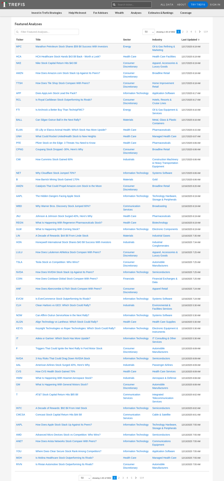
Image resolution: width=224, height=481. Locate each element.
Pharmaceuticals (161, 129)
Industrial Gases (161, 235)
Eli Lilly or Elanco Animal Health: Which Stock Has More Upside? (71, 129)
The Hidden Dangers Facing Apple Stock (58, 196)
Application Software (163, 93)
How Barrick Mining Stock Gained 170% (57, 179)
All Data (167, 4)
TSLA (19, 262)
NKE (18, 63)
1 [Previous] (178, 31)
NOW (19, 315)
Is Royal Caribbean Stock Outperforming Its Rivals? (64, 99)
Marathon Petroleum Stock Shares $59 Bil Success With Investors (72, 46)
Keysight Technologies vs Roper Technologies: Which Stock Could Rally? (75, 328)
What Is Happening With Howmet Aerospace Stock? (64, 378)
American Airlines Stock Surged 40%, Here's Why (63, 365)
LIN (18, 235)
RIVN (19, 464)
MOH (19, 457)
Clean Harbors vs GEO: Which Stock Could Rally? (63, 305)
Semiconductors (161, 272)
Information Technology (136, 93)
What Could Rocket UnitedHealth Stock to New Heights (66, 136)
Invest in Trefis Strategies (47, 12)
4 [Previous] (191, 31)
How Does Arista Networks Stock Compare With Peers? (66, 441)
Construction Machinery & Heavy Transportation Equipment (165, 163)
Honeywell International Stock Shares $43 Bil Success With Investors (73, 242)
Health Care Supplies (164, 321)
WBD (19, 206)
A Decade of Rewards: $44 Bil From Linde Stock (62, 235)
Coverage (185, 12)
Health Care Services (164, 371)
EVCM (19, 298)
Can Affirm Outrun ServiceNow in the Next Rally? (62, 315)
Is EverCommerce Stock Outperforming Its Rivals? (63, 298)
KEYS (19, 328)
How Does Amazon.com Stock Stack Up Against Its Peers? (68, 73)
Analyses (136, 12)
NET (18, 173)
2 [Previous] (182, 31)
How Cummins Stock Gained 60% (54, 159)
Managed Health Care (164, 136)
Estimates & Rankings (160, 12)
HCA (18, 56)
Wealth (119, 12)
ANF (18, 288)
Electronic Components (165, 229)
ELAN (19, 129)
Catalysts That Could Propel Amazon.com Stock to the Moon (69, 186)
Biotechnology (160, 222)
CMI (18, 159)
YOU (18, 451)
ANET (19, 441)
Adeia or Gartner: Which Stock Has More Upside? (63, 338)
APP (18, 93)
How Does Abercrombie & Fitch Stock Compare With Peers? (69, 288)
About (181, 4)
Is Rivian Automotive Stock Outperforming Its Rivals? (64, 464)
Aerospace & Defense (164, 378)
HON (19, 242)
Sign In (215, 4)
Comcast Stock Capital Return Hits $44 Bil (59, 414)
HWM (19, 378)
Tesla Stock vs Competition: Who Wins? (57, 262)
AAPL (19, 196)
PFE (18, 142)
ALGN (19, 321)
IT (17, 338)
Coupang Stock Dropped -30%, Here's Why (59, 149)
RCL (18, 99)
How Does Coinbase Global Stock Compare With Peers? (67, 278)
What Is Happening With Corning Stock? (58, 229)
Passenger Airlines (162, 365)
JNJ (18, 216)
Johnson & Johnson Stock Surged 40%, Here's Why (64, 216)
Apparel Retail (160, 288)
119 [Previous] (206, 31)
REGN (19, 222)
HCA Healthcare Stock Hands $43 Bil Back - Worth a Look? (68, 56)
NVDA (19, 272)
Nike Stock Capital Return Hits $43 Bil (56, 63)
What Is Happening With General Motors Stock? (62, 384)
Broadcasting (159, 206)
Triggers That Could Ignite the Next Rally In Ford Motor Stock (69, 348)
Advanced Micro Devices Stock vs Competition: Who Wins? (68, 434)
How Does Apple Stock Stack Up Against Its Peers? (64, 424)
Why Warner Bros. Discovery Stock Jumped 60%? (63, 206)
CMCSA (20, 414)
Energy (127, 46)
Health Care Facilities (164, 56)
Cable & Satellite (161, 414)
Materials (128, 119)
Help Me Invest (77, 12)
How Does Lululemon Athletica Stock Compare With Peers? (68, 252)
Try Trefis (198, 4)
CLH (18, 305)
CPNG (19, 149)
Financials (128, 278)
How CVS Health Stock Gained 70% (55, 371)
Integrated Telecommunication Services (162, 398)
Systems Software (162, 173)
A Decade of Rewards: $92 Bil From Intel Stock (61, 408)
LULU (19, 252)
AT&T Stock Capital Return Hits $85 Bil (57, 394)
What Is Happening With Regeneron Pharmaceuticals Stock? (69, 222)
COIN (19, 278)
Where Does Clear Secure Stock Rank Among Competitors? (68, 451)
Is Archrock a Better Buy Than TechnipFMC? (60, 109)
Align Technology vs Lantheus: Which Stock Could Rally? (67, 321)
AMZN (19, 73)
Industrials (128, 159)
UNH (18, 136)
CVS (18, 371)
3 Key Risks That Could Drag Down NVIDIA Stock (63, 358)
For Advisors (100, 12)
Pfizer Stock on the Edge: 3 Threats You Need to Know (65, 142)
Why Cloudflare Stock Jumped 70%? (56, 173)
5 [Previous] (195, 31)
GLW (19, 229)
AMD (19, 434)
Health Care (129, 56)
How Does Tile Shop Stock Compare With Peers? (63, 83)
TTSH (19, 83)
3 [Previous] (187, 31)
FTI (18, 109)
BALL (19, 119)
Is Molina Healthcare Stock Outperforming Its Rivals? (64, 457)
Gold (155, 179)
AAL (18, 365)
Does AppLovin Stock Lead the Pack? (56, 93)
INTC (19, 408)
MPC (19, 46)
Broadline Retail (161, 73)
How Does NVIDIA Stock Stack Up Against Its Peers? (65, 272)
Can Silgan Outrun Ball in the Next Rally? (58, 119)
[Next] (200, 31)
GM (18, 384)
